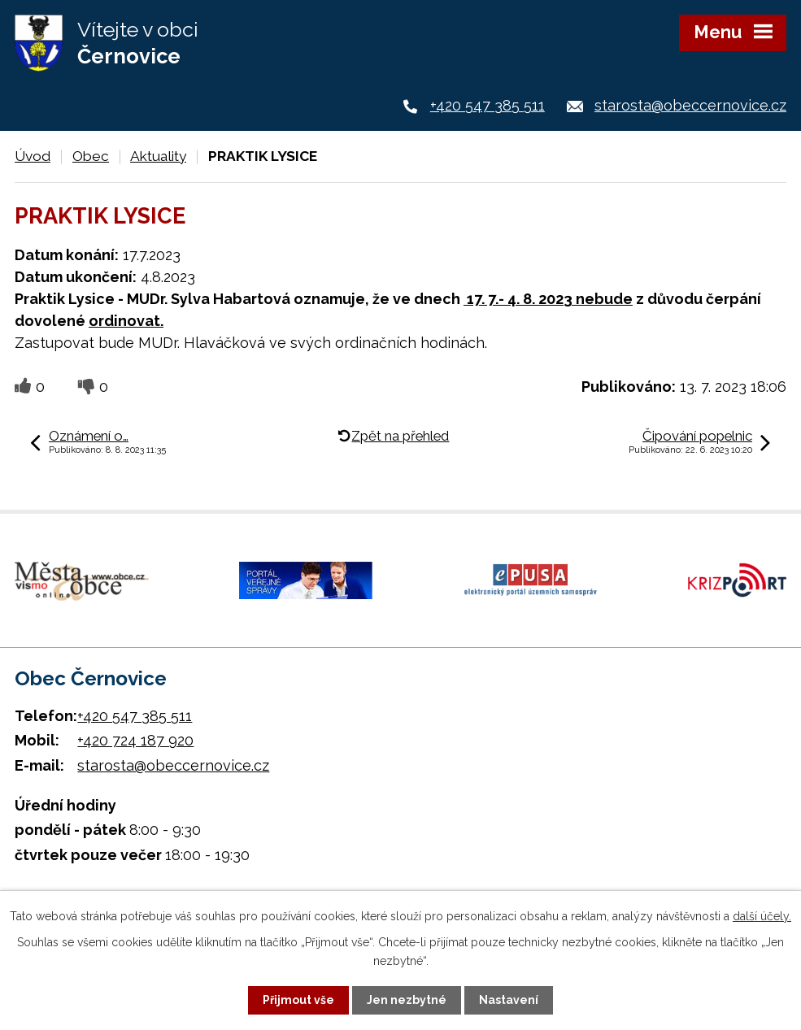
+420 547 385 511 (487, 105)
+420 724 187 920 (135, 740)
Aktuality (158, 156)
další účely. (762, 916)
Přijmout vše (298, 999)
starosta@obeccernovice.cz (690, 105)
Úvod (32, 156)
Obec (90, 156)
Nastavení (508, 999)
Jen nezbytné (406, 999)
